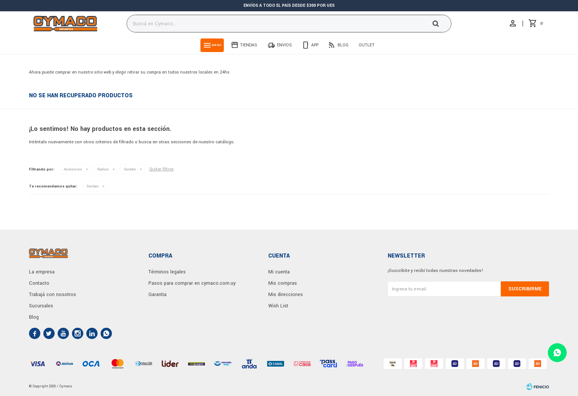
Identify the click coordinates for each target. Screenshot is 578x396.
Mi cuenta (279, 272)
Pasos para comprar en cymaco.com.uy (191, 283)
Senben (130, 169)
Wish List (278, 305)
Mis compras (282, 283)
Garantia (157, 294)
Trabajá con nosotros (52, 294)
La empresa (42, 272)
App (314, 45)
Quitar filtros (161, 169)
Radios (103, 169)
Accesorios (73, 169)
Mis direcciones (285, 294)
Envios (284, 45)
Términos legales (167, 272)
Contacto (39, 283)
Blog (343, 45)
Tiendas (248, 45)
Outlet (367, 45)
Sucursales (41, 305)
